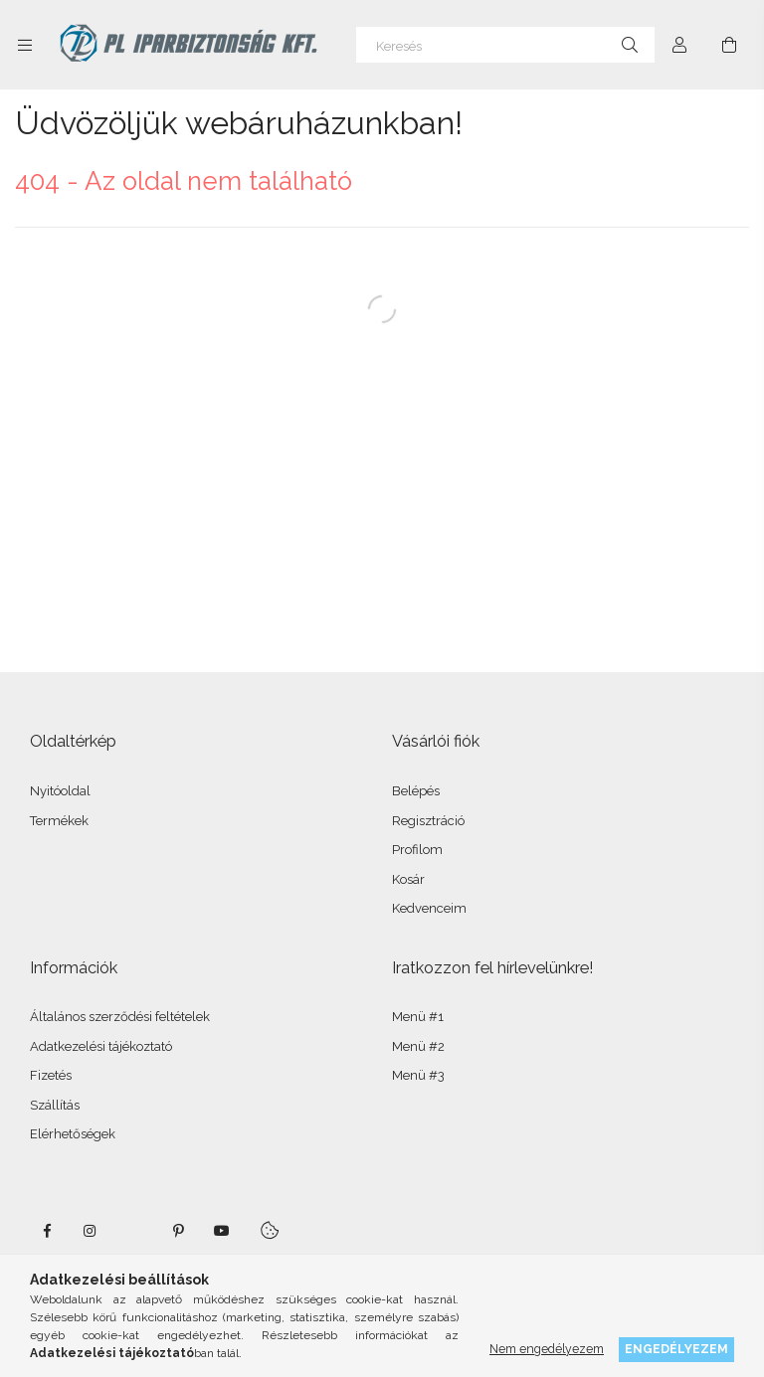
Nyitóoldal (60, 790)
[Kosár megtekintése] (729, 45)
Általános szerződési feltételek (120, 1016)
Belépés (416, 790)
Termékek (59, 820)
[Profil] (679, 45)
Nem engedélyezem (546, 1348)
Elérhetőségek (72, 1133)
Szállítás (55, 1105)
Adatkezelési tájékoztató (101, 1046)
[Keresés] (505, 45)
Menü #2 (418, 1046)
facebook (47, 1231)
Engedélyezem (676, 1348)
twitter (134, 1231)
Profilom (417, 849)
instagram (90, 1231)
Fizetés (51, 1075)
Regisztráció (428, 820)
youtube (222, 1231)
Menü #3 (418, 1075)
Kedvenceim (429, 908)
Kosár (408, 879)
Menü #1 (418, 1016)
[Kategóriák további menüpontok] (25, 45)
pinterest (178, 1231)
